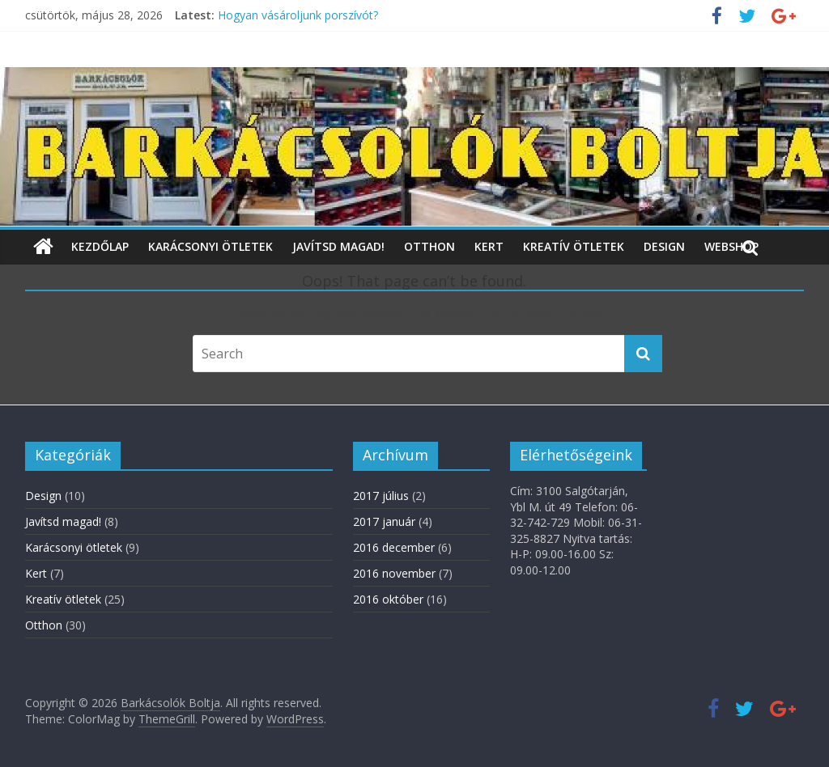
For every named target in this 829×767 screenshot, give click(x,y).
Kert (489, 246)
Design (664, 246)
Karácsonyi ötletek (210, 246)
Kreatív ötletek (573, 246)
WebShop (731, 246)
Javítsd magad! (338, 246)
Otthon (429, 246)
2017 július (381, 495)
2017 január (384, 521)
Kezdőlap (100, 246)
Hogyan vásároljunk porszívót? (298, 15)
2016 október (388, 599)
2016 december (394, 547)
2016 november (394, 573)
